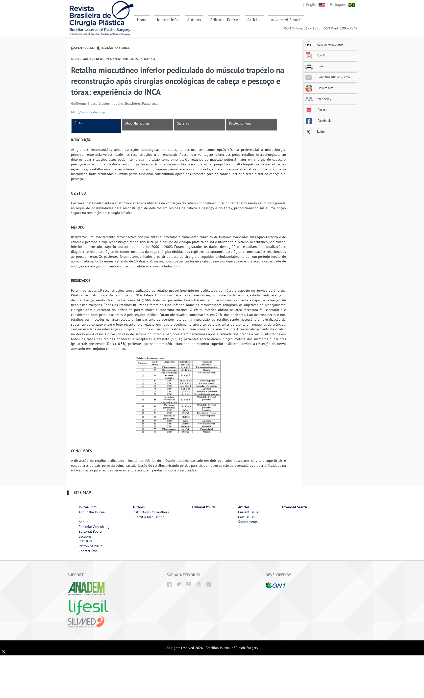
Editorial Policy (224, 20)
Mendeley (318, 99)
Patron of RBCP (90, 546)
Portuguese (342, 4)
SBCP (82, 517)
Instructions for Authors (151, 512)
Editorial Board (90, 531)
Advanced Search (286, 20)
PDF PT (316, 55)
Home (142, 20)
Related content (240, 123)
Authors (194, 20)
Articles (254, 20)
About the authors (137, 123)
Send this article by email (328, 77)
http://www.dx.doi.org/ (88, 112)
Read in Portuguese (324, 44)
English (315, 4)
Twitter (315, 131)
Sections (85, 536)
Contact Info (88, 551)
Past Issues (246, 517)
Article (79, 123)
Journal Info (167, 20)
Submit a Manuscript (148, 517)
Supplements (248, 521)
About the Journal (92, 512)
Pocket (316, 110)
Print (314, 66)
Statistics (183, 123)
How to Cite (319, 88)
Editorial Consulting (94, 526)
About (83, 521)
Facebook (318, 121)
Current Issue (248, 512)
